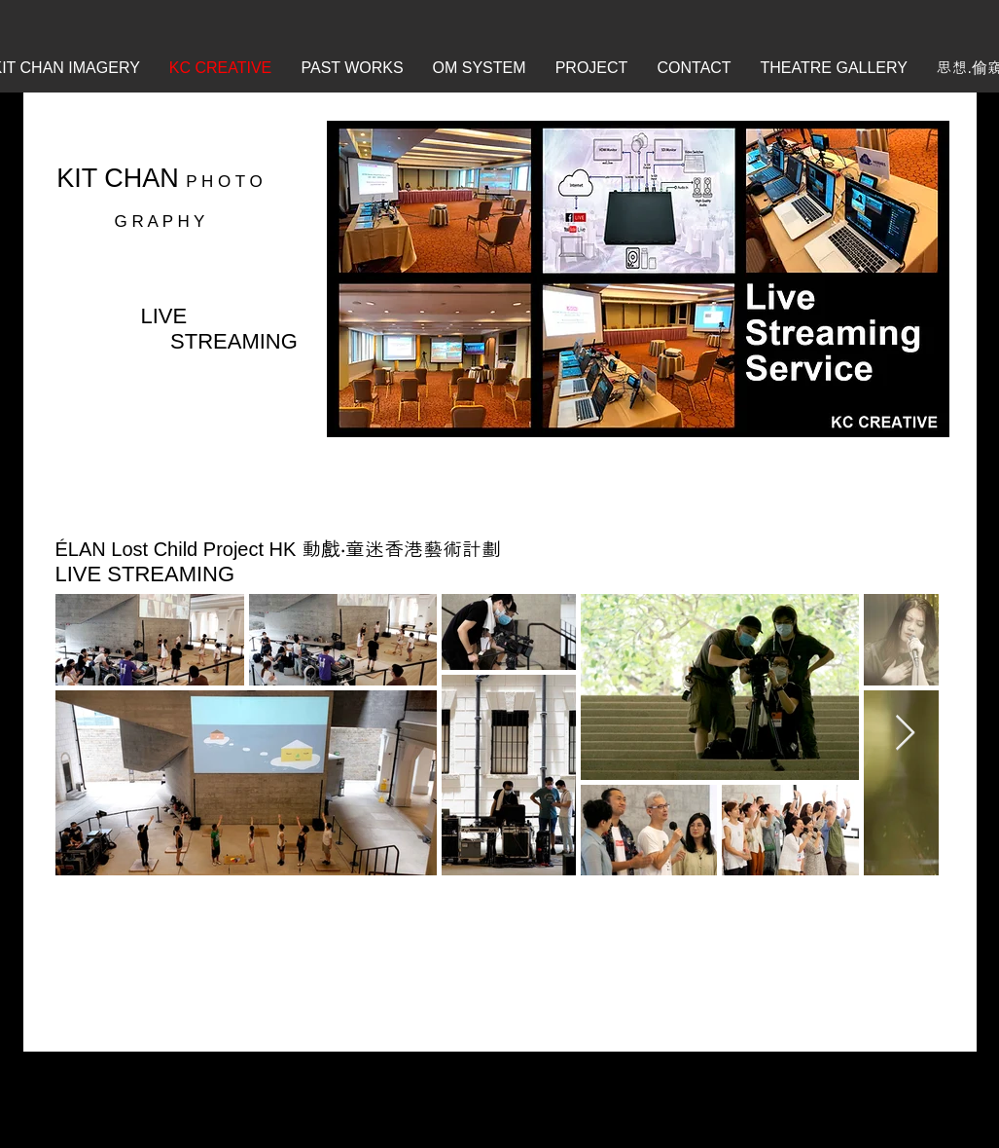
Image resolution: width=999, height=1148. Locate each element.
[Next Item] (905, 734)
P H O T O (224, 181)
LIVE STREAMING (145, 574)
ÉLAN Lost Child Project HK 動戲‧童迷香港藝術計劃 (278, 549)
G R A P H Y (160, 221)
